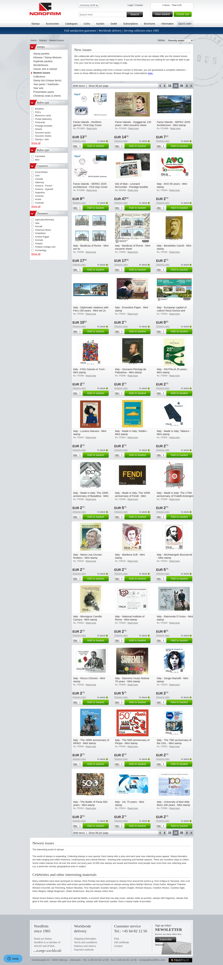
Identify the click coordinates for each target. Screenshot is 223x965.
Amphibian (40, 233)
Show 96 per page (98, 85)
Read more (159, 944)
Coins (87, 23)
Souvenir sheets (43, 136)
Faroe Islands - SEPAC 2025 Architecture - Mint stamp (173, 123)
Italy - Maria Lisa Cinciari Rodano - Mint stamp (87, 556)
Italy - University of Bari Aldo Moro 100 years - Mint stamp (173, 803)
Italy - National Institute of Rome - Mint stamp (129, 618)
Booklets (39, 108)
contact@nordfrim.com (152, 959)
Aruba (38, 199)
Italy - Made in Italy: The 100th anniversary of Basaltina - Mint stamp (90, 496)
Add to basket (97, 146)
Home (33, 40)
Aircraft (38, 226)
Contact (139, 5)
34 (175, 85)
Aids (37, 223)
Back (164, 86)
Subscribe (167, 939)
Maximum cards (43, 115)
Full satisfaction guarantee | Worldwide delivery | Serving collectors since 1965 (111, 30)
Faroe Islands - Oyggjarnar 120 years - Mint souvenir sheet (133, 123)
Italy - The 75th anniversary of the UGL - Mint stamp (174, 742)
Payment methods (84, 949)
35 (181, 85)
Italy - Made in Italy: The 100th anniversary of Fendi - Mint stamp (132, 496)
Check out (183, 14)
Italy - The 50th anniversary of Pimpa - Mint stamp (132, 742)
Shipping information (85, 938)
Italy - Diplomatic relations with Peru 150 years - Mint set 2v (91, 309)
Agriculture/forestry (44, 219)
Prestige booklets (43, 125)
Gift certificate (121, 942)
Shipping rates (79, 141)
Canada (39, 179)
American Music (43, 230)
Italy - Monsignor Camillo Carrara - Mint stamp (87, 618)
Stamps (35, 23)
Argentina (40, 192)
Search (136, 14)
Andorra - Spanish (44, 189)
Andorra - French (43, 185)
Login (130, 5)
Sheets (38, 129)
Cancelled (40, 156)
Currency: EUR (89, 5)
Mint (37, 159)
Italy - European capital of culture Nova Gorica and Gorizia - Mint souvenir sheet (173, 310)
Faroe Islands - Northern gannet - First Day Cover (87, 123)
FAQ (116, 938)
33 (169, 85)
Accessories (52, 23)
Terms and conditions (85, 942)
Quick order (185, 23)
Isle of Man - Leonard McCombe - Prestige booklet (131, 185)
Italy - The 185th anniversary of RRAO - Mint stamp (91, 742)
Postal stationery (43, 119)
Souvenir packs (43, 132)
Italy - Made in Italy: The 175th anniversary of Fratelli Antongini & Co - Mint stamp (175, 496)
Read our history (43, 938)
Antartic (39, 243)
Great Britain (41, 172)
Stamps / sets (42, 139)
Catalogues (71, 23)
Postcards (40, 122)
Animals (39, 240)
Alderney (39, 182)
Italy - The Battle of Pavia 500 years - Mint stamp (90, 803)
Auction (100, 23)
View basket (163, 14)
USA (37, 175)
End (191, 86)
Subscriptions (130, 23)
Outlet (113, 23)
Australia (39, 202)
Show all (35, 143)
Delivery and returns (85, 946)
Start (160, 86)
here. (150, 73)
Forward (186, 86)
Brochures (149, 23)
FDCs (38, 112)
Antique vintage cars (45, 246)
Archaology (40, 250)
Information (167, 23)
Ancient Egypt (42, 236)
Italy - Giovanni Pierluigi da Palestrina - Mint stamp (130, 371)
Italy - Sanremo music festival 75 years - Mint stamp (132, 680)
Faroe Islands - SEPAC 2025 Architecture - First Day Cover (90, 185)
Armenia (39, 196)
